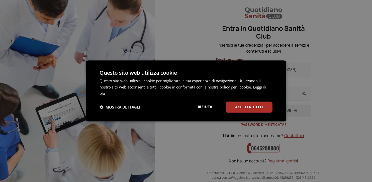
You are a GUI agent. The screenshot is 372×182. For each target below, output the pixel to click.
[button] (120, 107)
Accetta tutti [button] (249, 107)
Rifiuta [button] (205, 106)
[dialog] (186, 90)
